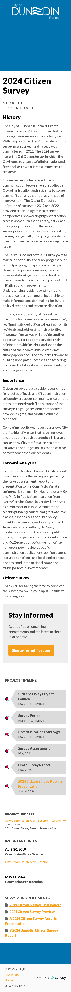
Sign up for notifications (31, 650)
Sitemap (9, 980)
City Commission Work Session (26, 862)
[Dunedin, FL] (35, 17)
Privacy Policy (12, 975)
